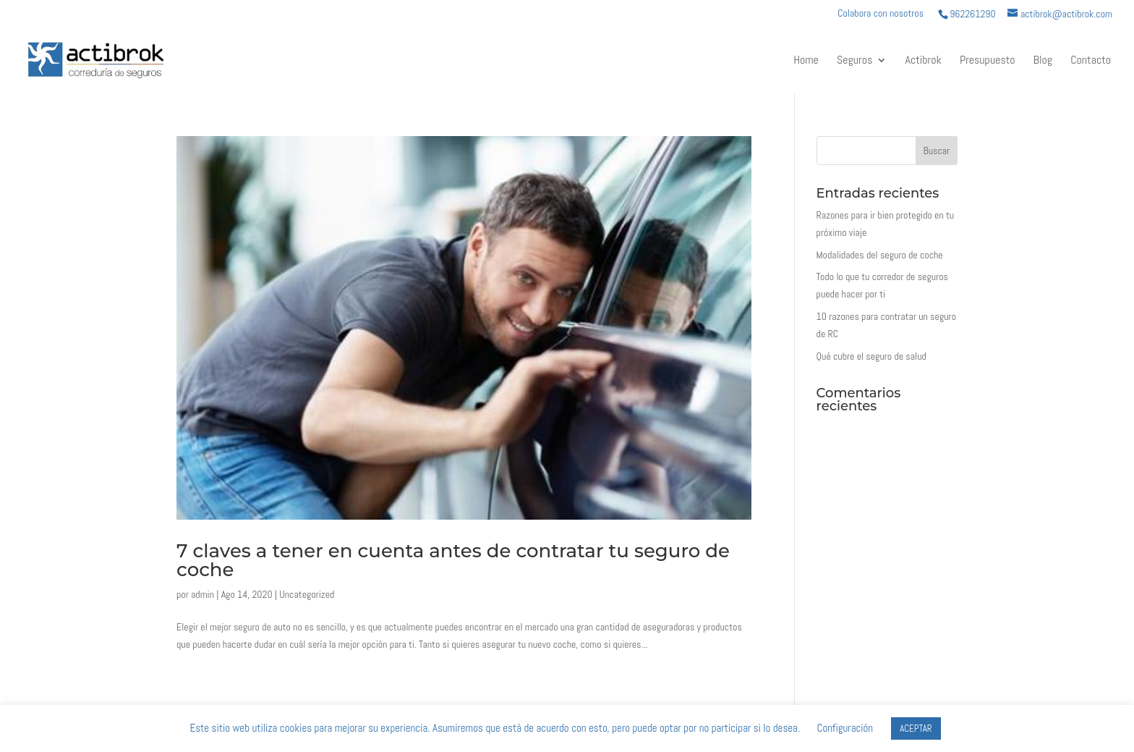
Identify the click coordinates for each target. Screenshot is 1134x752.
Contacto (1090, 61)
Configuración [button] (845, 728)
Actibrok (923, 61)
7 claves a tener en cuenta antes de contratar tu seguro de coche (453, 560)
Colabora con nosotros (880, 14)
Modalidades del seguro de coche (880, 254)
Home (806, 61)
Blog (1042, 61)
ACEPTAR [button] (916, 728)
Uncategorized (306, 594)
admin (202, 594)
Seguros (854, 61)
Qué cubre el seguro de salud (871, 356)
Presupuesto (987, 61)
